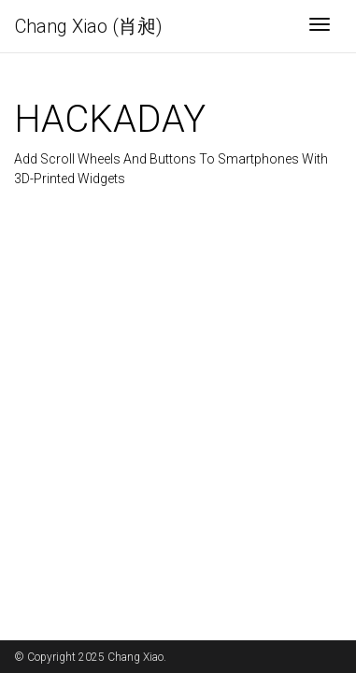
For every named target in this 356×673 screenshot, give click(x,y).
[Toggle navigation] (319, 26)
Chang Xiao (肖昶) (89, 26)
